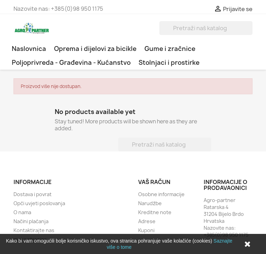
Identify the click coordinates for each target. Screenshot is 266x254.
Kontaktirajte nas (34, 230)
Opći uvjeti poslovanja (39, 203)
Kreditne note (154, 212)
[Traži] (205, 28)
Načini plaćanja (31, 221)
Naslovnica (29, 48)
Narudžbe (150, 203)
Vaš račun (154, 182)
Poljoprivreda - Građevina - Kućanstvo (71, 62)
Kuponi (146, 230)
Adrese (147, 221)
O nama (22, 212)
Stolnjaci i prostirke (169, 62)
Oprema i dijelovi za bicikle (95, 48)
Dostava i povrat (33, 194)
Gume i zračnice (169, 48)
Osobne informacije (161, 194)
